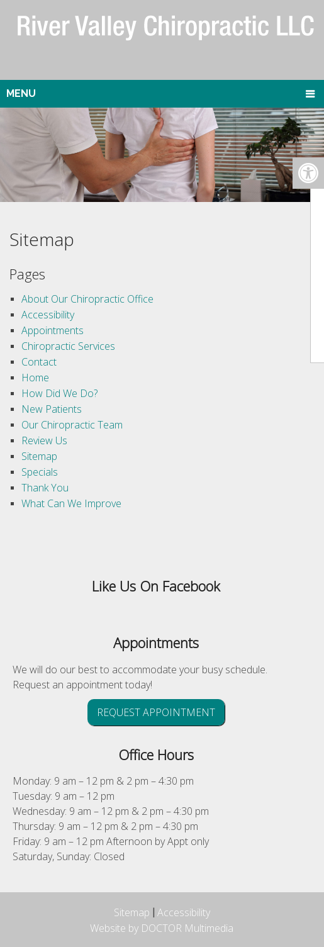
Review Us (44, 440)
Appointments (52, 330)
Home (35, 377)
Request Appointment (156, 712)
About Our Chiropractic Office (87, 299)
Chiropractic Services (68, 346)
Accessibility (47, 315)
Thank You (45, 488)
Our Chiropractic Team (72, 425)
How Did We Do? (59, 393)
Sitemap (39, 456)
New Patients (51, 409)
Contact (39, 362)
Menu (21, 93)
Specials (39, 472)
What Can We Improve (71, 503)
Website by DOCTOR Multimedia (161, 928)
